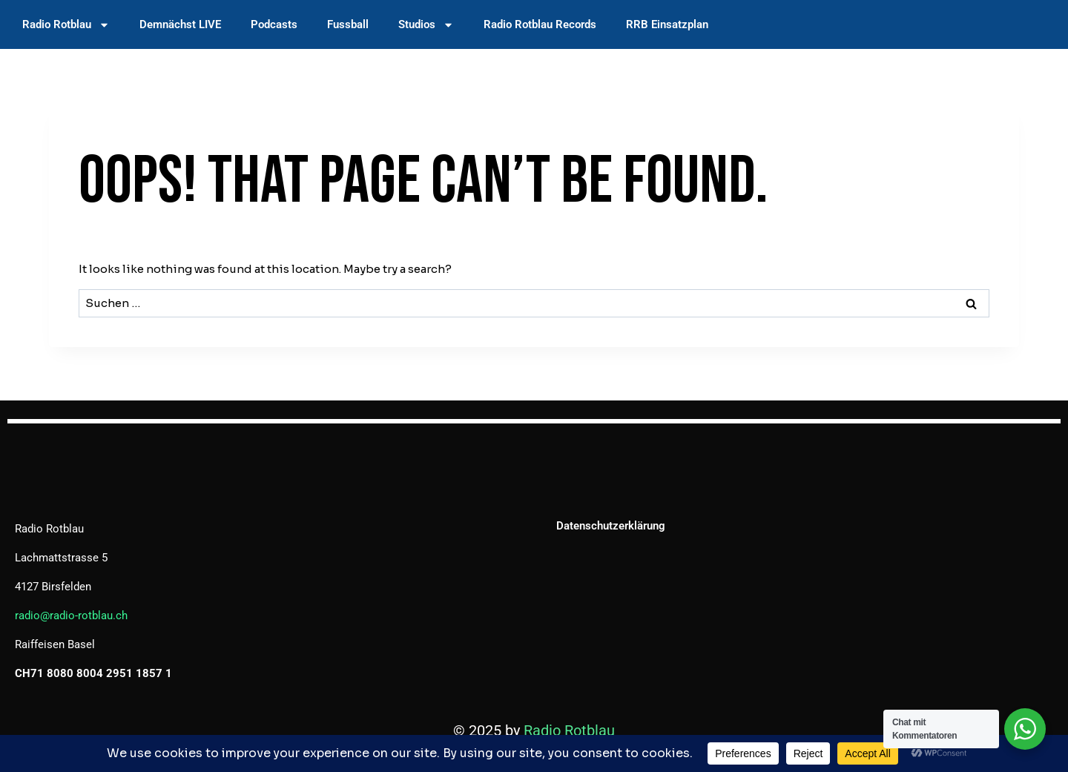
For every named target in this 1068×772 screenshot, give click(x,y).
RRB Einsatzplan (667, 24)
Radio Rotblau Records (540, 24)
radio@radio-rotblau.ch (71, 615)
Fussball (348, 24)
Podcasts (274, 24)
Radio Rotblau (66, 25)
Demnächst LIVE (180, 24)
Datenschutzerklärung (610, 525)
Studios (426, 25)
